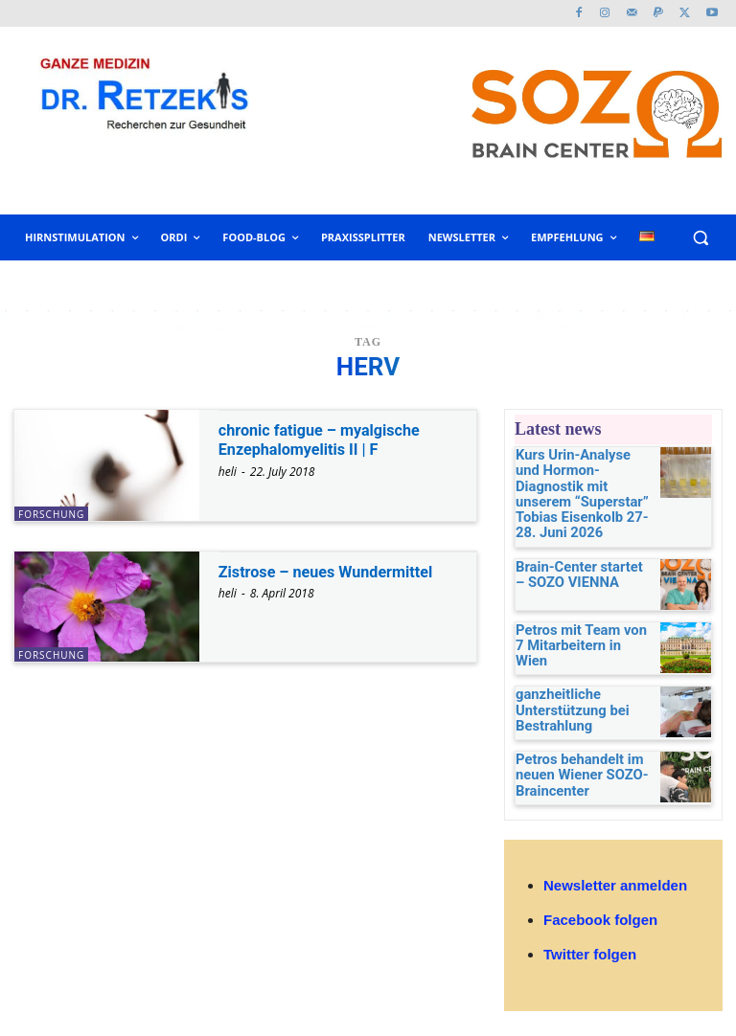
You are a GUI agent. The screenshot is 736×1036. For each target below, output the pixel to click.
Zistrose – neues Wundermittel (337, 571)
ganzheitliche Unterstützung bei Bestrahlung (562, 684)
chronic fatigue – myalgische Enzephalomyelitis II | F (330, 439)
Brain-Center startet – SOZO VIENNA (572, 546)
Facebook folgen (600, 898)
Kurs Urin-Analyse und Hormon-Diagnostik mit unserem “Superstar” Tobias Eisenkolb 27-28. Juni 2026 (578, 481)
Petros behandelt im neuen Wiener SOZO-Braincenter (570, 751)
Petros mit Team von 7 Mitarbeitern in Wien (574, 612)
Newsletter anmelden (615, 864)
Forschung (51, 514)
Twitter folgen (589, 933)
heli (227, 471)
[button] (700, 237)
